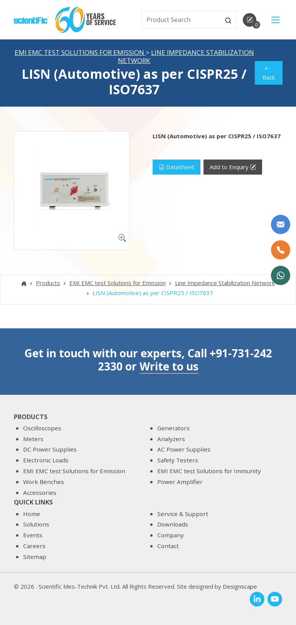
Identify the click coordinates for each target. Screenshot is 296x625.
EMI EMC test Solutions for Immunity (209, 471)
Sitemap (34, 556)
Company (170, 535)
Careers (34, 546)
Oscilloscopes (42, 428)
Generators (173, 428)
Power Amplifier (180, 482)
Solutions (36, 524)
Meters (33, 439)
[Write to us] (280, 224)
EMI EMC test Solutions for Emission (80, 52)
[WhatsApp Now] (280, 275)
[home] (31, 19)
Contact (168, 546)
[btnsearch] (228, 20)
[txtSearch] (181, 20)
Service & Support (182, 514)
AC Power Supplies (183, 449)
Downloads (172, 524)
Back (268, 73)
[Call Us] (280, 250)
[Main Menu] (275, 20)
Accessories (39, 492)
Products (48, 283)
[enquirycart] (249, 20)
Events (32, 535)
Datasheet (176, 167)
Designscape (240, 586)
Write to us (169, 366)
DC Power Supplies (50, 449)
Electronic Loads (46, 460)
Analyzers (171, 439)
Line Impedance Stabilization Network (186, 56)
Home (31, 514)
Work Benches (43, 482)
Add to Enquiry (233, 167)
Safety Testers (177, 460)
